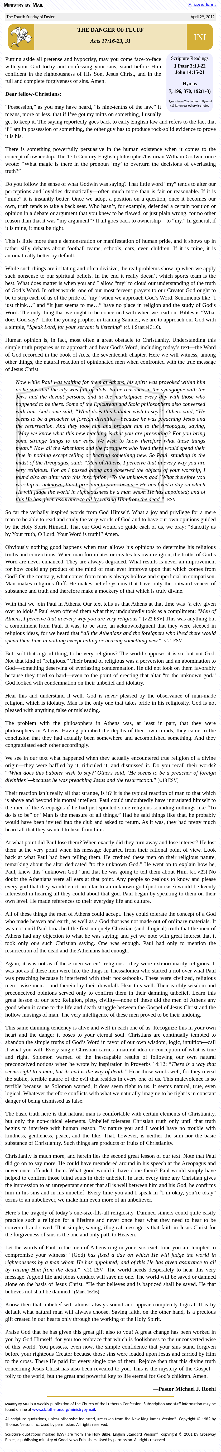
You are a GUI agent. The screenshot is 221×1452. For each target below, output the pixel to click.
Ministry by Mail (23, 5)
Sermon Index (202, 4)
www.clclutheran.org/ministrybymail (63, 1409)
